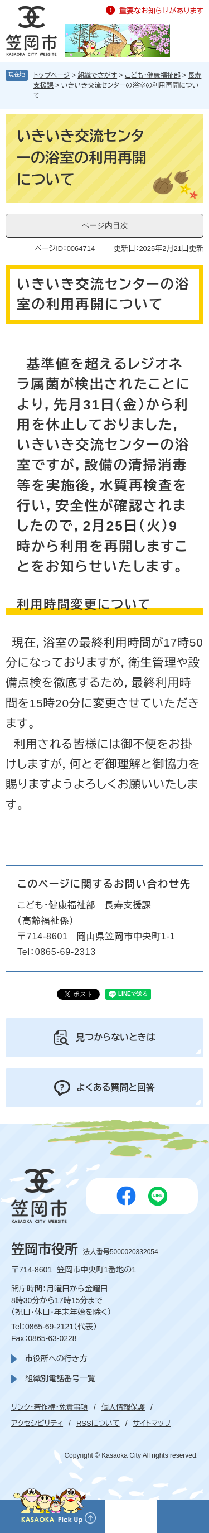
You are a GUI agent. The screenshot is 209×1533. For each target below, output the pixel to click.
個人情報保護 (123, 1407)
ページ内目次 (104, 225)
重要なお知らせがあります (161, 11)
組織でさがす (97, 75)
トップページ (51, 75)
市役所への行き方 (56, 1358)
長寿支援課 (127, 905)
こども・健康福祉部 (153, 75)
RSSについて (98, 1423)
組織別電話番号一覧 (60, 1378)
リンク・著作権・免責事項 (49, 1407)
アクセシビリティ (37, 1423)
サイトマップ (152, 1423)
